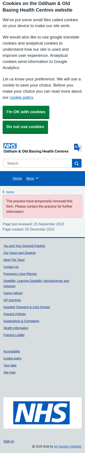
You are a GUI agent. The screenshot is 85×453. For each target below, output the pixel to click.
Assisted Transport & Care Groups (26, 307)
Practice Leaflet (14, 335)
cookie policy (21, 97)
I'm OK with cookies (26, 112)
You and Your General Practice (24, 245)
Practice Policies (14, 314)
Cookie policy (12, 358)
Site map (9, 372)
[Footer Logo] (42, 413)
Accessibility (11, 351)
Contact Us (10, 266)
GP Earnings (12, 300)
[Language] (78, 147)
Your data (10, 365)
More (32, 178)
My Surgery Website (68, 446)
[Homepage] (37, 148)
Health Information (15, 328)
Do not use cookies (25, 127)
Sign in (8, 441)
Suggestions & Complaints (21, 321)
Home (17, 178)
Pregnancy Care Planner (20, 273)
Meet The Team (14, 259)
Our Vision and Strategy (19, 252)
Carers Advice (13, 293)
